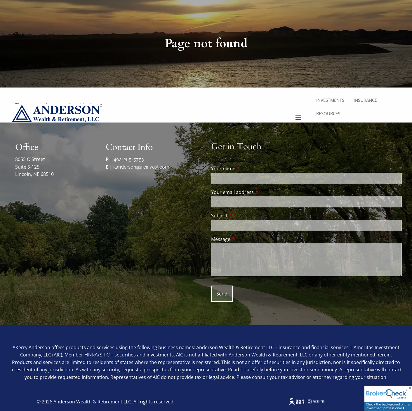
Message (244, 239)
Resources (328, 113)
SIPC (105, 355)
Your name (246, 168)
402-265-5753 (129, 159)
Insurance (365, 100)
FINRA (91, 355)
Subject (242, 215)
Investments (330, 100)
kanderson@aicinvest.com (141, 167)
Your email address (256, 192)
